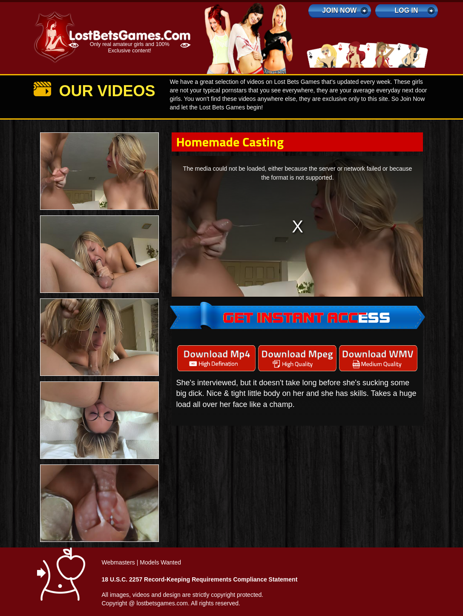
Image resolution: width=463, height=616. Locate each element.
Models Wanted (160, 562)
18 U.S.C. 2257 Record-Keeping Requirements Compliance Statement (200, 579)
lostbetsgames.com (162, 603)
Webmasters (118, 562)
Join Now (339, 10)
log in (406, 10)
